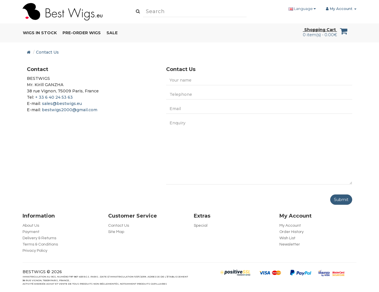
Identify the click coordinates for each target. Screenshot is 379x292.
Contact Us (47, 52)
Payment (31, 232)
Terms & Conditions (40, 244)
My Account (290, 226)
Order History (291, 232)
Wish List (287, 238)
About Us (31, 226)
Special (200, 226)
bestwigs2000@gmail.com (69, 109)
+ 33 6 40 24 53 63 (54, 97)
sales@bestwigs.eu (62, 103)
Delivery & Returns (39, 238)
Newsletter (289, 244)
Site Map (116, 232)
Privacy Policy (35, 251)
